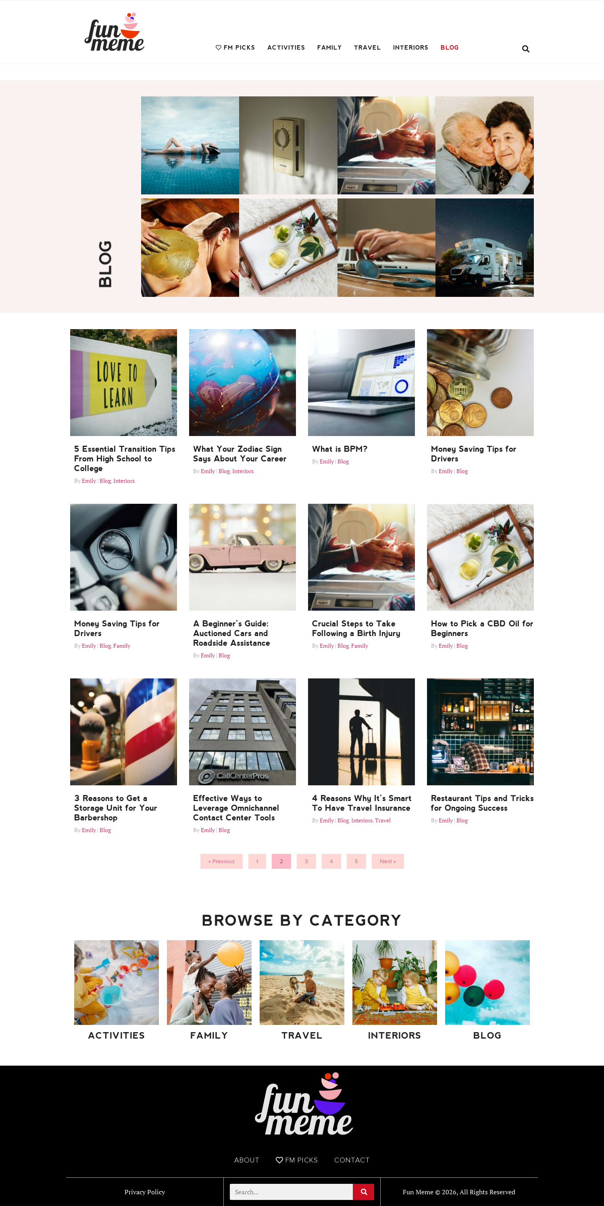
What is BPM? (340, 449)
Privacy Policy (145, 1191)
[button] (525, 49)
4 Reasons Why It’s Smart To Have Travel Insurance (362, 803)
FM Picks (235, 47)
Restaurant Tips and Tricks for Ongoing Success (482, 803)
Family (329, 47)
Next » (388, 861)
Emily (89, 480)
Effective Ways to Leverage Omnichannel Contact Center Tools (236, 807)
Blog (450, 47)
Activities (286, 47)
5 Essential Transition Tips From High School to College (124, 458)
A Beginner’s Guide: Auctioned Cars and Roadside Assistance (231, 633)
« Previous (221, 861)
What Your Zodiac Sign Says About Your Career (240, 453)
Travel (367, 47)
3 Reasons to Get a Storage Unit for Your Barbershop (115, 807)
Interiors (411, 47)
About (247, 1160)
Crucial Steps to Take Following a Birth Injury (356, 628)
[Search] (363, 1192)
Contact (352, 1160)
